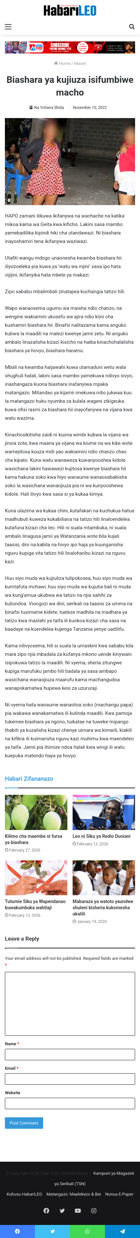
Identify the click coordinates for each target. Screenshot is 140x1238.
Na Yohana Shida (49, 107)
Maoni (80, 63)
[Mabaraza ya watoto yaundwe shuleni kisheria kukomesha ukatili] (104, 878)
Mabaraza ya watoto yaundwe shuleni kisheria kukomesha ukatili (103, 907)
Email (12, 1068)
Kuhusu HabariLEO (24, 1194)
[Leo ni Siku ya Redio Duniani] (104, 812)
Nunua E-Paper (119, 1194)
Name (12, 1043)
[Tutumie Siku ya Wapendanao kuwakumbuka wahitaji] (36, 878)
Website (12, 1092)
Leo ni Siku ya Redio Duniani (102, 836)
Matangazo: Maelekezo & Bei (73, 1194)
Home (62, 63)
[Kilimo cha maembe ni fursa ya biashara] (36, 812)
